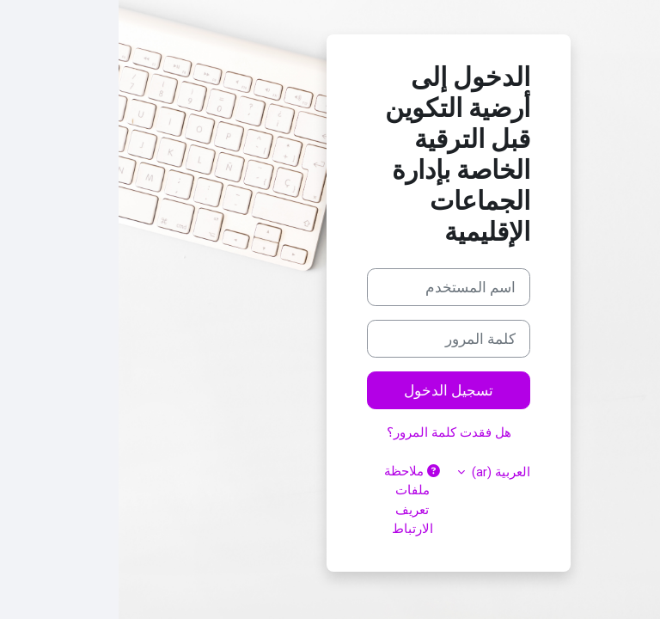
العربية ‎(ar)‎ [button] (381, 472)
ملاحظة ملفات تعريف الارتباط (293, 499)
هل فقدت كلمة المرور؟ (330, 432)
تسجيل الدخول (330, 390)
